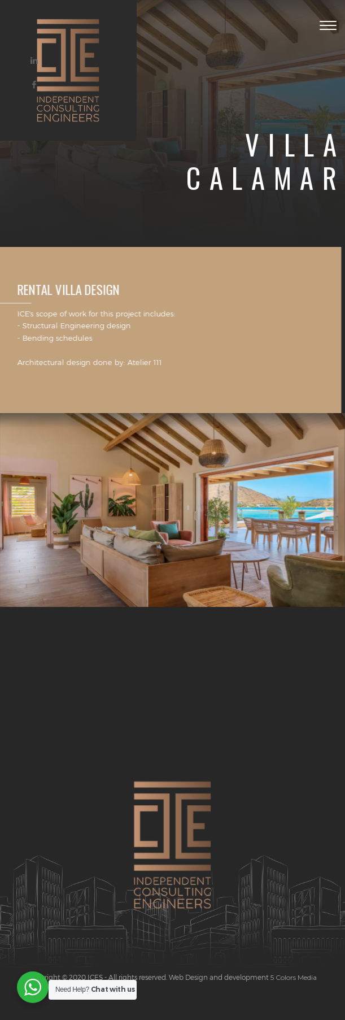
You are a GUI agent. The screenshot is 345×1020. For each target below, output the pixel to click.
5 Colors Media (293, 977)
